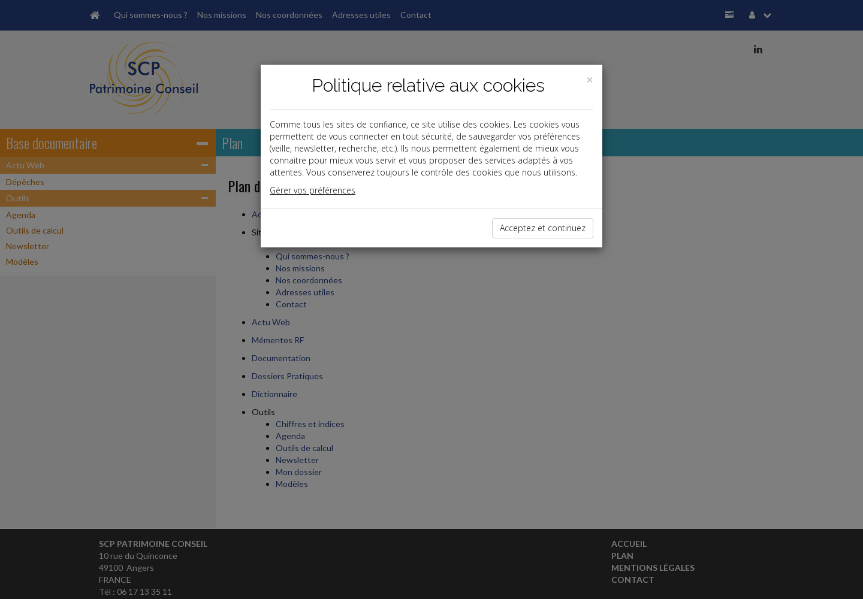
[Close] (589, 80)
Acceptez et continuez (543, 228)
